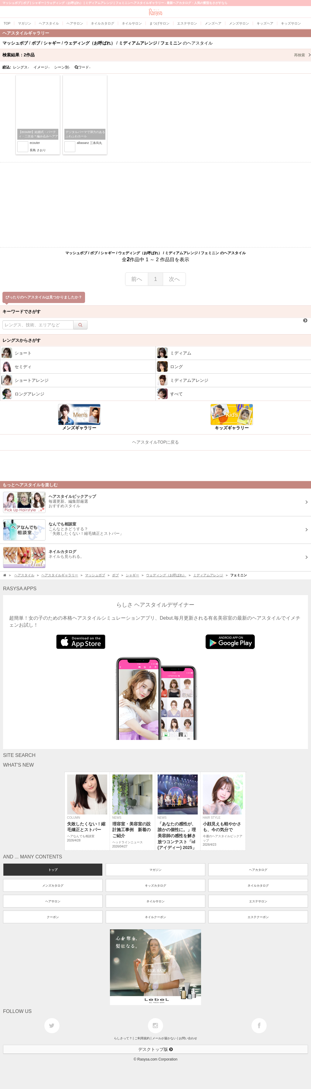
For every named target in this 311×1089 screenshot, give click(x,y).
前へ (136, 279)
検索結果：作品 (156, 54)
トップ (52, 869)
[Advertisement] (155, 204)
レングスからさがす (21, 340)
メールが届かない (164, 1038)
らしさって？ (123, 1038)
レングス (21, 67)
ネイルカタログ (258, 885)
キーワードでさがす (21, 311)
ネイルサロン (155, 901)
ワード (83, 67)
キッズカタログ (155, 885)
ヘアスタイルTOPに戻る (155, 442)
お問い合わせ (188, 1038)
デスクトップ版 (155, 1049)
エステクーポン (258, 917)
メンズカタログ (52, 885)
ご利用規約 (142, 1038)
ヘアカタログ (258, 869)
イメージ (41, 67)
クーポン (53, 917)
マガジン (155, 869)
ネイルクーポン (155, 917)
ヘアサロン (52, 901)
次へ (174, 279)
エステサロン (258, 901)
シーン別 (62, 67)
